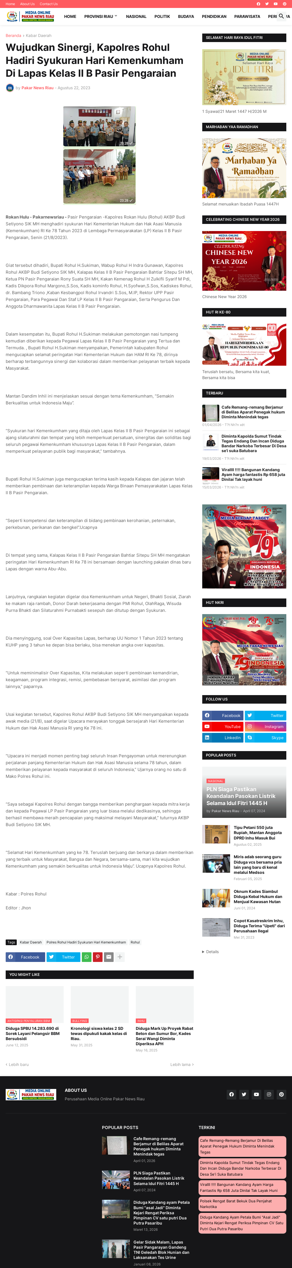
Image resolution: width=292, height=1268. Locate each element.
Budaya (186, 16)
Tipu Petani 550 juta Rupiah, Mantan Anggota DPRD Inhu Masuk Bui (258, 832)
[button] (281, 16)
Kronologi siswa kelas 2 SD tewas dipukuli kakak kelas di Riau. (99, 1033)
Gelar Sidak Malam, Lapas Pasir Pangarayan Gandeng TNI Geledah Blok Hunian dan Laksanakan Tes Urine (161, 1250)
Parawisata (247, 16)
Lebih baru (19, 1064)
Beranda (13, 36)
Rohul (135, 942)
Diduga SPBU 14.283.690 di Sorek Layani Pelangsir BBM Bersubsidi (33, 1033)
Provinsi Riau (98, 16)
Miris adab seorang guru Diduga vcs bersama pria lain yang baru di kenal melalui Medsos (258, 864)
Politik (162, 16)
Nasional (136, 16)
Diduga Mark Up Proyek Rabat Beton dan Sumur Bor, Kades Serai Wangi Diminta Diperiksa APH (164, 1036)
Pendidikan (214, 16)
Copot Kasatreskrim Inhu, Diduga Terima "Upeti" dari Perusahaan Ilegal (259, 925)
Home (10, 4)
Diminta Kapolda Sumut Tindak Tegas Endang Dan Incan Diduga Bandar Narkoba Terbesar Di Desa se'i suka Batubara (254, 443)
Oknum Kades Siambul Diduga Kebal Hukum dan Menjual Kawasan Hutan (258, 896)
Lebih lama (180, 1064)
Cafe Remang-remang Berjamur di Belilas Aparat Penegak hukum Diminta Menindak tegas (253, 412)
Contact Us (49, 4)
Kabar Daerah (38, 36)
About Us (27, 4)
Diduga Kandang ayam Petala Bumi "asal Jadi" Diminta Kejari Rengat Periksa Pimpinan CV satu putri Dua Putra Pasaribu (162, 1212)
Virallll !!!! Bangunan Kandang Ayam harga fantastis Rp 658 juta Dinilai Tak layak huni (253, 474)
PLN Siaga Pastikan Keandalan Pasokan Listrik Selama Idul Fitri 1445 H (159, 1178)
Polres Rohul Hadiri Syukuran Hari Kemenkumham (86, 942)
